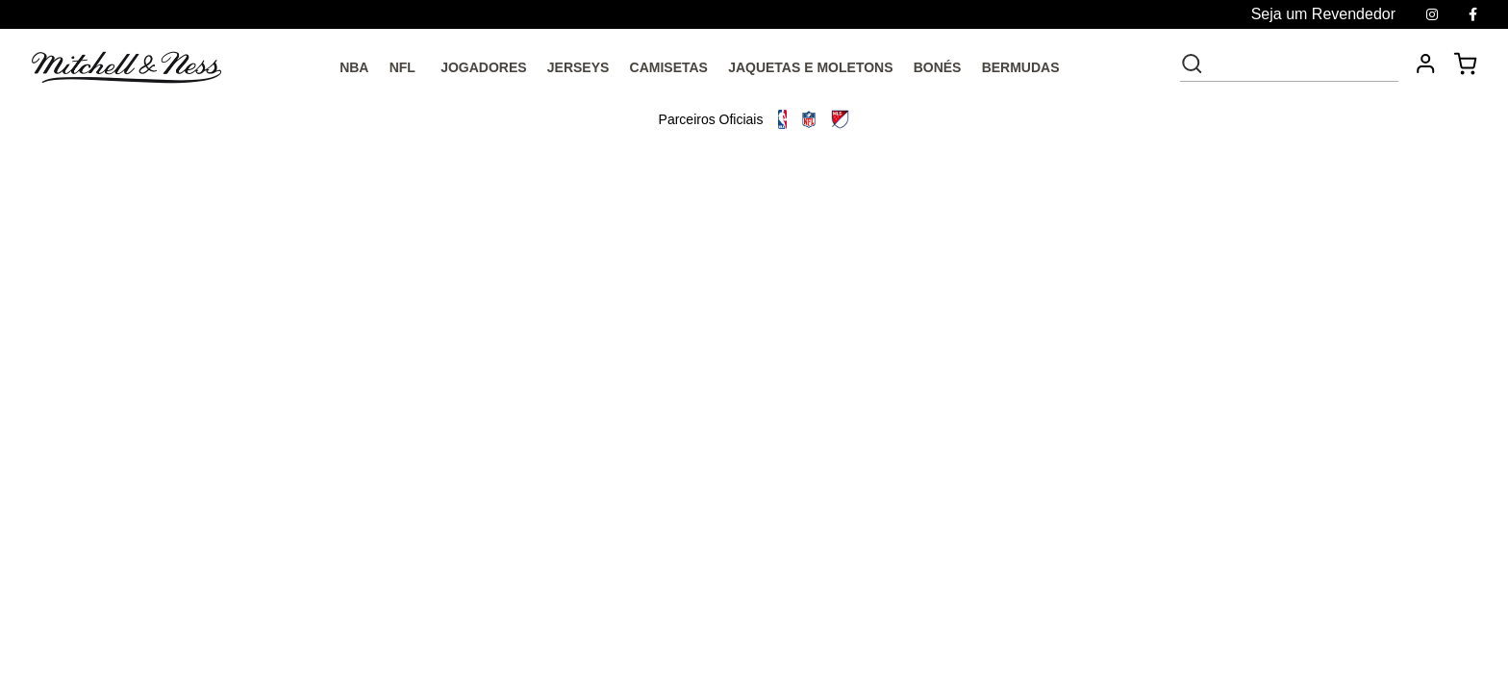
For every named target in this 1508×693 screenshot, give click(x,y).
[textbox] (1302, 63)
